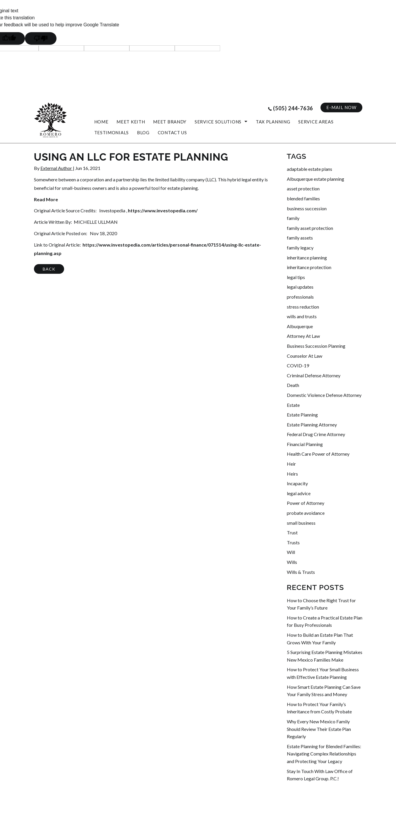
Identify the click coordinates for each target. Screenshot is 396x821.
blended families (303, 198)
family (293, 218)
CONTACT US (172, 132)
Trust (292, 532)
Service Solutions (218, 121)
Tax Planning (273, 121)
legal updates (300, 287)
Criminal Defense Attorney (313, 375)
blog (143, 132)
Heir (291, 464)
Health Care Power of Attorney (318, 454)
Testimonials (111, 132)
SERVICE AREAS (315, 121)
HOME (101, 121)
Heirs (292, 473)
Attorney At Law (303, 336)
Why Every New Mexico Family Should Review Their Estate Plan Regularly (319, 729)
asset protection (303, 188)
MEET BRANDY (169, 121)
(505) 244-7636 (293, 108)
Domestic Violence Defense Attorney (324, 395)
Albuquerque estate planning (315, 179)
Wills (292, 562)
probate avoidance (306, 513)
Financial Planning (305, 444)
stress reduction (303, 306)
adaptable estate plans (309, 169)
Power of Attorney (305, 503)
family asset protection (310, 228)
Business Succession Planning (316, 346)
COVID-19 (298, 365)
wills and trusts (302, 316)
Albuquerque (300, 326)
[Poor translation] (40, 38)
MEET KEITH (130, 121)
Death (293, 385)
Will (291, 552)
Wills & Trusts (301, 572)
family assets (300, 237)
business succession (307, 208)
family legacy (300, 247)
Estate (293, 405)
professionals (300, 297)
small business (301, 523)
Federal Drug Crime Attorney (316, 434)
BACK (49, 268)
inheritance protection (309, 267)
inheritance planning (307, 257)
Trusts (293, 542)
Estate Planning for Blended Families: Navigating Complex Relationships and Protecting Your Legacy (324, 753)
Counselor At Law (304, 356)
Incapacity (297, 483)
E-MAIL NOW (341, 107)
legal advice (299, 493)
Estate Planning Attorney (312, 424)
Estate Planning (302, 414)
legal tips (296, 277)
